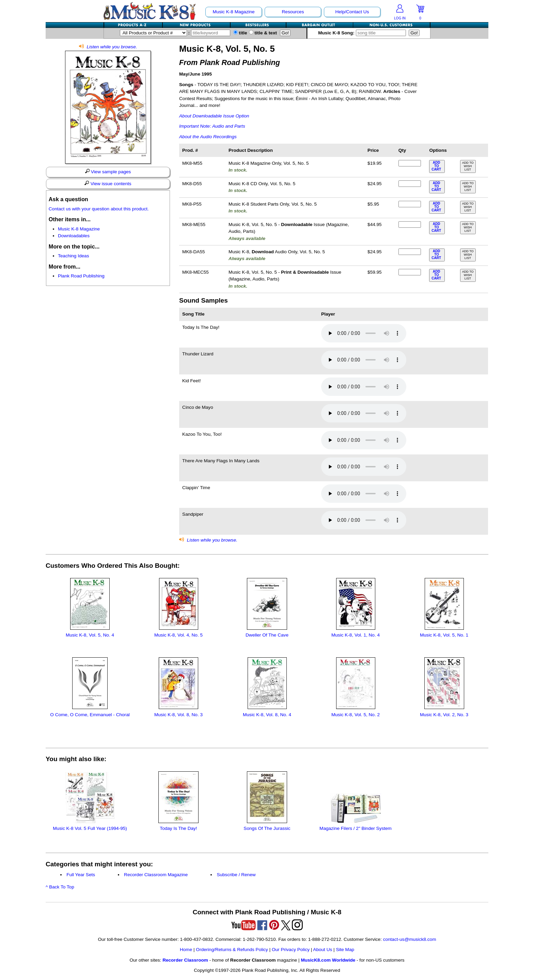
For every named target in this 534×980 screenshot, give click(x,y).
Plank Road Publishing (81, 275)
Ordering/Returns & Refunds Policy (232, 949)
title (240, 32)
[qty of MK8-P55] (409, 204)
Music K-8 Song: (363, 32)
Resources (293, 11)
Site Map (345, 949)
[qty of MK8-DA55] (409, 251)
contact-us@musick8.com (409, 939)
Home (186, 949)
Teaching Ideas (73, 255)
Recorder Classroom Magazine (156, 874)
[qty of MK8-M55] (409, 163)
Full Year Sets (80, 874)
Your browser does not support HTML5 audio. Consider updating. (363, 333)
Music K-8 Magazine (233, 11)
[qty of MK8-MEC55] (409, 272)
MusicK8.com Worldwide (328, 960)
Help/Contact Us (352, 11)
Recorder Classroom (185, 960)
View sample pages (108, 171)
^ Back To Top (60, 886)
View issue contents (107, 183)
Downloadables (74, 235)
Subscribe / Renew (236, 874)
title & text (263, 32)
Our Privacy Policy (291, 949)
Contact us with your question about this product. (99, 208)
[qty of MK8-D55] (409, 183)
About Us (322, 949)
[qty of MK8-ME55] (409, 224)
